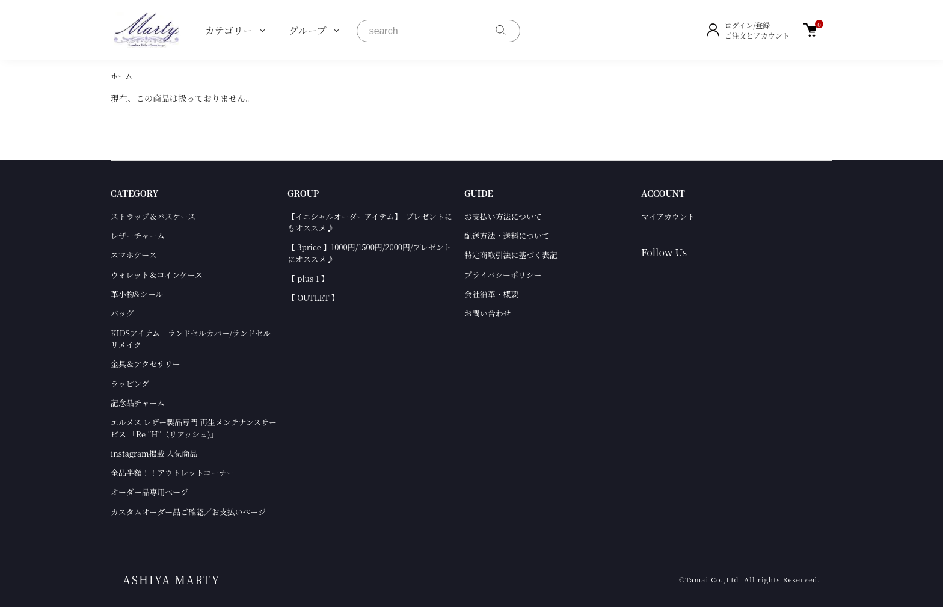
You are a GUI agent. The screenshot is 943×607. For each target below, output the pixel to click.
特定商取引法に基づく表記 (511, 254)
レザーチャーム (138, 235)
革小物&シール (137, 294)
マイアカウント (668, 216)
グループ (308, 30)
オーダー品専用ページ (149, 492)
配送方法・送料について (507, 235)
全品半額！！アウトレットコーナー (173, 472)
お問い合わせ (487, 313)
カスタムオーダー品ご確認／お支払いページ (188, 511)
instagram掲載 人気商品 (154, 453)
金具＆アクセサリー (145, 363)
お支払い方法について (503, 216)
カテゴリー (229, 30)
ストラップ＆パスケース (153, 216)
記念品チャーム (138, 402)
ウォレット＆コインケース (157, 274)
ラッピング (130, 383)
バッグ (122, 313)
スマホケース (134, 254)
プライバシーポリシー (502, 274)
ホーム (121, 75)
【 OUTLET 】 (313, 297)
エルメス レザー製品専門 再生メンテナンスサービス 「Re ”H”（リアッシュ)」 (194, 427)
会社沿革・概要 (491, 294)
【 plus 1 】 (308, 278)
